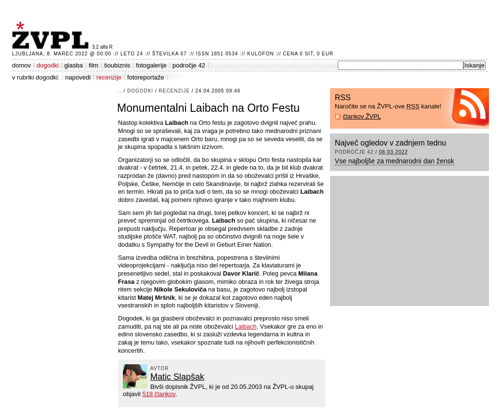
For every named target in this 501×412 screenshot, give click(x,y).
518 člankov (158, 394)
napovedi (78, 77)
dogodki (48, 65)
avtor (159, 368)
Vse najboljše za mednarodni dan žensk (394, 161)
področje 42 (188, 65)
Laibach (246, 326)
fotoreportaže (145, 77)
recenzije (108, 77)
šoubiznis (117, 65)
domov (21, 65)
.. (120, 90)
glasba (74, 65)
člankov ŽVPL (362, 116)
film (93, 65)
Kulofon (260, 53)
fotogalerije (151, 65)
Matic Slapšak (177, 377)
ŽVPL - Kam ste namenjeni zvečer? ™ (52, 35)
